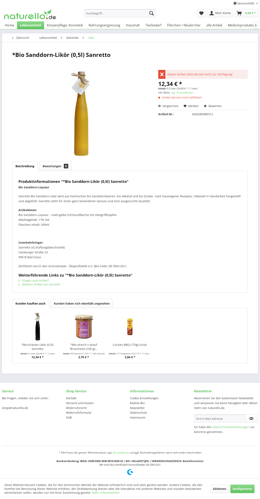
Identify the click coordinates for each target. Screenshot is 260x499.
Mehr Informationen (106, 493)
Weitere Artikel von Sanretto (39, 284)
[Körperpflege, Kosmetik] (65, 25)
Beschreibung (24, 166)
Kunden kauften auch (30, 303)
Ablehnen (219, 489)
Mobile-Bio (137, 403)
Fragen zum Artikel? (33, 280)
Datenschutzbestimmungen (230, 427)
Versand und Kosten (80, 403)
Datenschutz (138, 412)
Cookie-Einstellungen (144, 398)
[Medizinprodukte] (241, 25)
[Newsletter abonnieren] (251, 418)
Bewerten (213, 106)
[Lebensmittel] (30, 25)
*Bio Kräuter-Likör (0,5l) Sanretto (37, 347)
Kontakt (71, 398)
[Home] (9, 25)
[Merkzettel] (201, 13)
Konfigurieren (242, 489)
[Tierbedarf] (153, 25)
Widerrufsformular (79, 412)
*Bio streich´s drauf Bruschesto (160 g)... (84, 347)
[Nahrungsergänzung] (104, 25)
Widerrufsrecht (76, 408)
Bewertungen (55, 166)
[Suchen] (151, 13)
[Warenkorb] (246, 13)
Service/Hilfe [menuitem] (244, 3)
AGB (69, 417)
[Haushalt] (133, 25)
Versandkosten (121, 452)
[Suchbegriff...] (120, 13)
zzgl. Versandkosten (182, 92)
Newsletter (137, 408)
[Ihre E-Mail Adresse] (219, 418)
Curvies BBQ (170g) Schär (130, 345)
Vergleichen (168, 106)
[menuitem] (120, 13)
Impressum (137, 417)
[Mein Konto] (220, 13)
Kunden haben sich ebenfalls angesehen (82, 303)
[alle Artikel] (214, 25)
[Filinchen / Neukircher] (184, 25)
